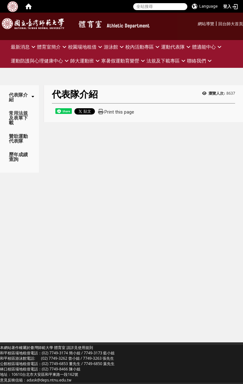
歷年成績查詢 (18, 157)
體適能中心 (207, 47)
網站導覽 (206, 23)
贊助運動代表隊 (18, 138)
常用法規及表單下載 (18, 118)
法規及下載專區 (166, 60)
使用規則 (85, 347)
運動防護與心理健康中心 (40, 60)
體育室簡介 (52, 47)
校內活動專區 (143, 47)
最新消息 (24, 47)
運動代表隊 (176, 47)
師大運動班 (85, 60)
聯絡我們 (200, 60)
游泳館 (114, 47)
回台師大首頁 (230, 23)
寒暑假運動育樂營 (123, 60)
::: (195, 23)
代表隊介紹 (18, 97)
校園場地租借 (86, 47)
